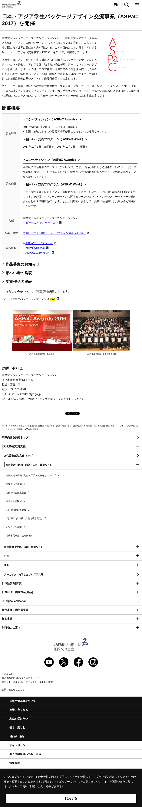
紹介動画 (36, 248)
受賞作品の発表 (18, 281)
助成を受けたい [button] (18, 718)
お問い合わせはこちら (13, 689)
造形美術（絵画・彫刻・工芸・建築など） (65, 426)
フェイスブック (40, 243)
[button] (71, 446)
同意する (71, 798)
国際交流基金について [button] (22, 700)
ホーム (5, 426)
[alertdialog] (71, 788)
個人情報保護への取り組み (25, 754)
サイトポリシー (18, 745)
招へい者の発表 (18, 273)
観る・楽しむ (17, 727)
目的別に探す (17, 736)
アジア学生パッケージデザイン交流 (33, 299)
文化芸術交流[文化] (36, 426)
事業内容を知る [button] (18, 709)
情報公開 (14, 762)
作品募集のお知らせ (22, 264)
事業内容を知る (17, 426)
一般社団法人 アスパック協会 (42, 222)
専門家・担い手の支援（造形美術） (101, 426)
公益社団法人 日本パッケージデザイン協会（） (56, 233)
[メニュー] (136, 5)
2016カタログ (39, 252)
